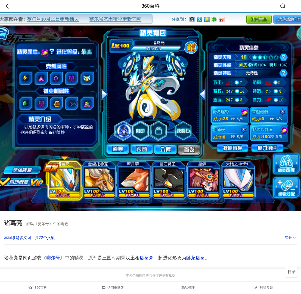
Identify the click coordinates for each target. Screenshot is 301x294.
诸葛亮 (147, 257)
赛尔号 (53, 257)
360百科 (150, 6)
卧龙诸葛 (195, 257)
